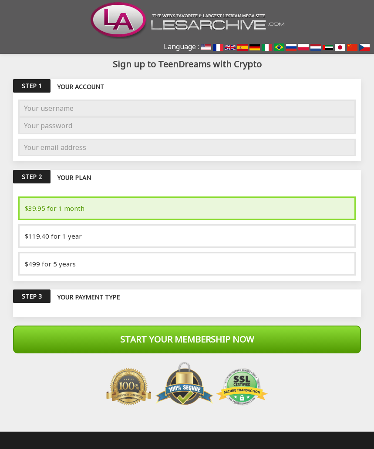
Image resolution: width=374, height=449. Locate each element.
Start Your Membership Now (187, 339)
